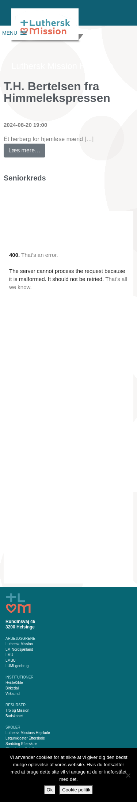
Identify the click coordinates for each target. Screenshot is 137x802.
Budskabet (14, 716)
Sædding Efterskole (21, 744)
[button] (9, 33)
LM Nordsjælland (19, 649)
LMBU (10, 660)
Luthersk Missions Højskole (27, 733)
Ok (50, 790)
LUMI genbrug (16, 666)
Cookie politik (76, 790)
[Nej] (128, 775)
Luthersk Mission (19, 644)
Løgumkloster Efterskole (25, 738)
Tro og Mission (17, 710)
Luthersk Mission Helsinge (62, 66)
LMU (9, 655)
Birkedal (12, 688)
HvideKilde (14, 683)
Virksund (12, 694)
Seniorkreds (25, 178)
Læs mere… (26, 148)
